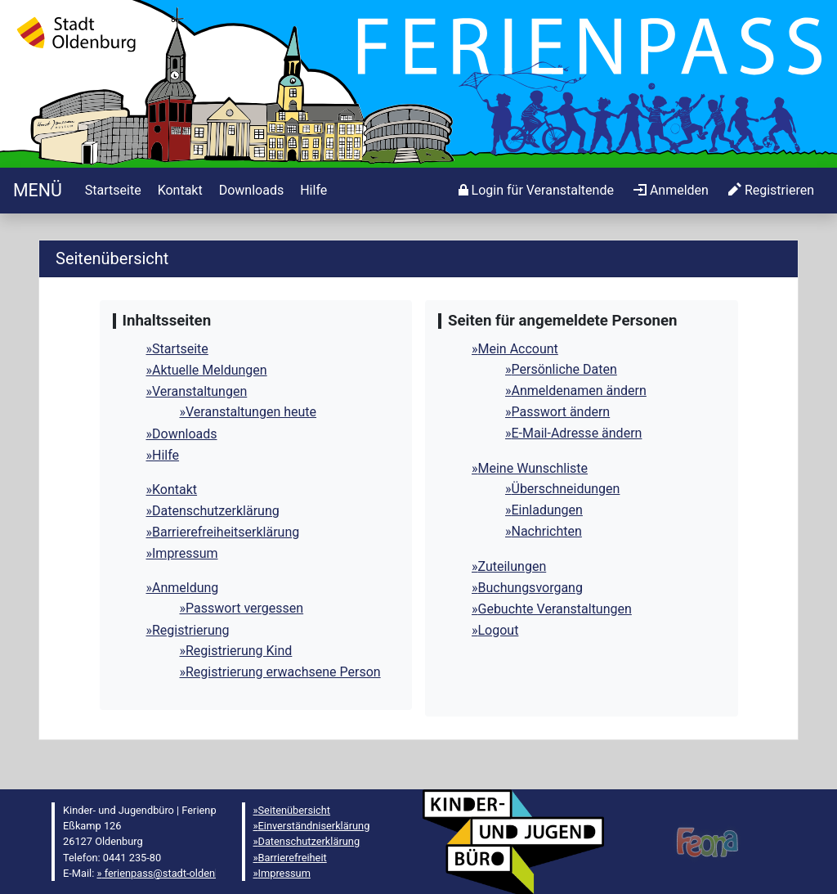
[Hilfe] (311, 190)
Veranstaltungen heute (251, 412)
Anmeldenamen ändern (579, 390)
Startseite (180, 349)
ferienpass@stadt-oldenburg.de (175, 873)
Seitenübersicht (294, 810)
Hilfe (165, 455)
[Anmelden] (536, 190)
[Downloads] (249, 190)
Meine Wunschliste (533, 468)
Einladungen (547, 510)
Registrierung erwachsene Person (283, 672)
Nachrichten (547, 531)
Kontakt (174, 489)
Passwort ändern (561, 412)
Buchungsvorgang (530, 587)
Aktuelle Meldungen (209, 370)
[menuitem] (111, 190)
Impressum (185, 553)
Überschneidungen (566, 488)
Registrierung (191, 630)
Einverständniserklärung (314, 826)
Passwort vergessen (244, 608)
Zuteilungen (512, 566)
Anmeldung (185, 587)
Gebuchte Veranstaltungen (555, 609)
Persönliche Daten (564, 369)
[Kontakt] (178, 190)
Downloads (184, 434)
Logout (498, 630)
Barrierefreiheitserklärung (225, 532)
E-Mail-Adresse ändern (577, 433)
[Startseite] (37, 190)
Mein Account (518, 349)
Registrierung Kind (239, 650)
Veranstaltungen (199, 391)
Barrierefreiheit (292, 857)
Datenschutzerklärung (216, 511)
